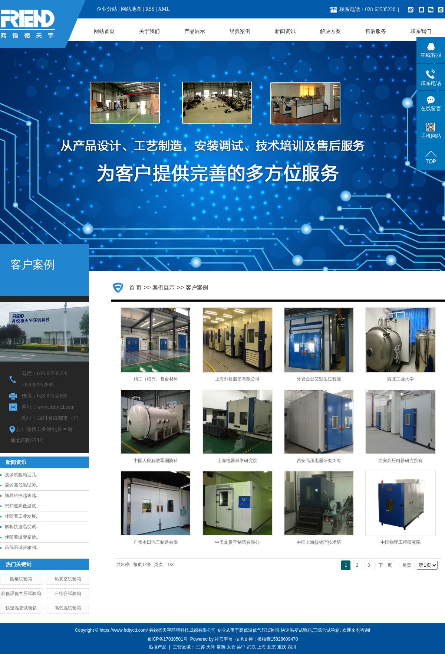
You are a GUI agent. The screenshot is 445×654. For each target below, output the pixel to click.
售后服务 (375, 31)
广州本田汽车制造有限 (156, 542)
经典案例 (240, 31)
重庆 (281, 647)
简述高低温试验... (22, 485)
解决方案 (330, 31)
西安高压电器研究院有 (400, 460)
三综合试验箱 (68, 593)
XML (163, 9)
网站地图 (131, 9)
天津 (210, 647)
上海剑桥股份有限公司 (237, 379)
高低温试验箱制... (22, 547)
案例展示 (163, 287)
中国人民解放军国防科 (156, 460)
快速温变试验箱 (21, 608)
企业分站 (106, 9)
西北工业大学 (400, 379)
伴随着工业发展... (22, 516)
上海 (261, 647)
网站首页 (104, 31)
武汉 (251, 647)
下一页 (385, 565)
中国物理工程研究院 (400, 542)
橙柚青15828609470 (277, 639)
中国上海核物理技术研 (319, 542)
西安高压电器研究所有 (319, 460)
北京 (271, 647)
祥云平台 (224, 639)
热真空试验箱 (68, 579)
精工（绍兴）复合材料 (156, 379)
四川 (291, 647)
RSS (150, 9)
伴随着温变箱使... (22, 537)
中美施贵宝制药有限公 (237, 542)
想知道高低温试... (22, 506)
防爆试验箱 (21, 579)
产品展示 (194, 31)
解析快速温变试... (22, 526)
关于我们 (149, 31)
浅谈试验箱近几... (22, 474)
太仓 (231, 647)
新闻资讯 (285, 31)
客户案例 (197, 287)
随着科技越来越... (22, 495)
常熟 (221, 647)
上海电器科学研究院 (237, 460)
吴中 (241, 647)
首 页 (135, 287)
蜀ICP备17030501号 (167, 639)
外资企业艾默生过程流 (319, 379)
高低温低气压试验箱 (21, 593)
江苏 (200, 647)
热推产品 (158, 647)
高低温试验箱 (68, 608)
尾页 (406, 565)
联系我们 (421, 31)
